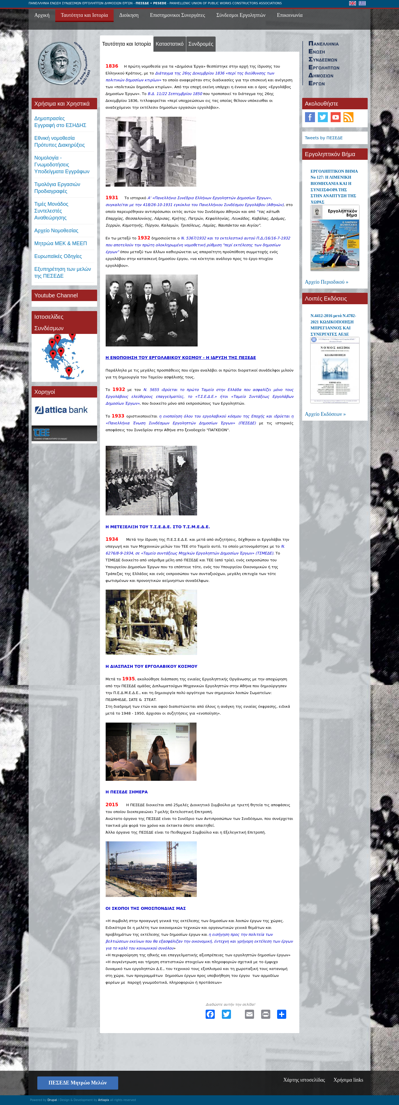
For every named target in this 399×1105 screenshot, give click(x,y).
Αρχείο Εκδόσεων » (325, 414)
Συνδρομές (201, 44)
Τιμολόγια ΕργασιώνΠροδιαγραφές (57, 188)
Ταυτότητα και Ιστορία (84, 15)
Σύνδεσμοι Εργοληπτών (241, 15)
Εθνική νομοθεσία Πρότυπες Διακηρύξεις (59, 141)
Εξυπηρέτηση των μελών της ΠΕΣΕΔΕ (62, 272)
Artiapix (103, 1100)
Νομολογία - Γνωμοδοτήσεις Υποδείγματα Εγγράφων (62, 164)
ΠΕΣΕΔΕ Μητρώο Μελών (78, 1083)
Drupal (52, 1100)
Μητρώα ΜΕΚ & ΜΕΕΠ (60, 243)
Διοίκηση (129, 15)
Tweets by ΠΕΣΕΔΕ (324, 138)
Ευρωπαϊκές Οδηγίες (58, 256)
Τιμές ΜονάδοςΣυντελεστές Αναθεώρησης (51, 211)
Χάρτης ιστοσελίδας (304, 1080)
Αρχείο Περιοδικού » (327, 282)
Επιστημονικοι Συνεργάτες (177, 15)
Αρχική (42, 15)
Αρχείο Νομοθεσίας (56, 230)
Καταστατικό (170, 44)
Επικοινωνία (290, 15)
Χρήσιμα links (348, 1080)
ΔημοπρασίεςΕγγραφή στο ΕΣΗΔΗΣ (60, 122)
